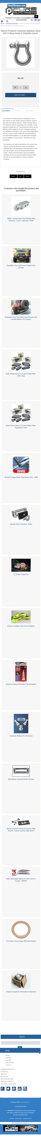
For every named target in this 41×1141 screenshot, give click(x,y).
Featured (8, 1057)
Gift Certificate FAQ (7, 1079)
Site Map (12, 1118)
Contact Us (4, 1071)
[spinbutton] (20, 87)
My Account (4, 1076)
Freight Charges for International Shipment (21, 992)
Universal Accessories (12, 23)
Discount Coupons (6, 1081)
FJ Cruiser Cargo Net (21, 574)
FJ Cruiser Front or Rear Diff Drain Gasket (21, 941)
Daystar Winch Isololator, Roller (21, 524)
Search (22, 1037)
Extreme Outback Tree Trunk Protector (21, 626)
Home (2, 23)
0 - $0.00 (35, 20)
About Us (4, 1074)
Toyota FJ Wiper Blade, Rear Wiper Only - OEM (21, 477)
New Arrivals (9, 1062)
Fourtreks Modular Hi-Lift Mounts (21, 736)
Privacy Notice (18, 1118)
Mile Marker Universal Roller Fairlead (21, 779)
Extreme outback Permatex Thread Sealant (21, 684)
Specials (8, 1060)
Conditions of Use (27, 1118)
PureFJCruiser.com (24, 1102)
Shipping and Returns (8, 1069)
